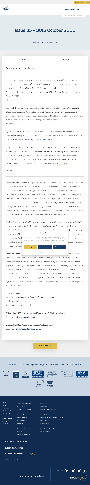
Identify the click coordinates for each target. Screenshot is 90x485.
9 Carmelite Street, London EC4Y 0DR (20, 454)
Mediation (42, 412)
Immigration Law (44, 406)
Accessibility (61, 475)
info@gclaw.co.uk (14, 447)
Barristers (5, 408)
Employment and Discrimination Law (25, 426)
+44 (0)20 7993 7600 (72, 9)
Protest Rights (43, 426)
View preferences (59, 247)
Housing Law (43, 403)
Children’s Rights (21, 406)
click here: (10, 100)
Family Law (19, 431)
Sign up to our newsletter (32, 476)
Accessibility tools (82, 2)
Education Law (20, 423)
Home (4, 402)
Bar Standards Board (82, 477)
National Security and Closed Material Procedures (51, 417)
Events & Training (7, 418)
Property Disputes (44, 423)
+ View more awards (45, 367)
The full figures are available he (37, 139)
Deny (44, 247)
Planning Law (43, 420)
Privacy (48, 252)
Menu (86, 9)
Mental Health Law (44, 414)
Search (82, 9)
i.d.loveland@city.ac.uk (25, 317)
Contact (5, 424)
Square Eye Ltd (83, 480)
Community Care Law (22, 414)
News (4, 416)
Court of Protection (22, 417)
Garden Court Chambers (5, 9)
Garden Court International (23, 434)
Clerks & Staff (6, 410)
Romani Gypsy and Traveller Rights (48, 428)
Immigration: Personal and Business (48, 409)
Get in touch (45, 346)
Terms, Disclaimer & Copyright (81, 475)
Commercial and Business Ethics (25, 412)
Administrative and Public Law (24, 403)
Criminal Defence (21, 420)
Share (66, 59)
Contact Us (24, 59)
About (4, 405)
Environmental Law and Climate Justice (26, 428)
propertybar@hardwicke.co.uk (28, 329)
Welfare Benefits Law (45, 431)
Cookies (41, 252)
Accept (30, 247)
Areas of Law (6, 413)
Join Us (4, 421)
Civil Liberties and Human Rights (24, 409)
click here (56, 88)
